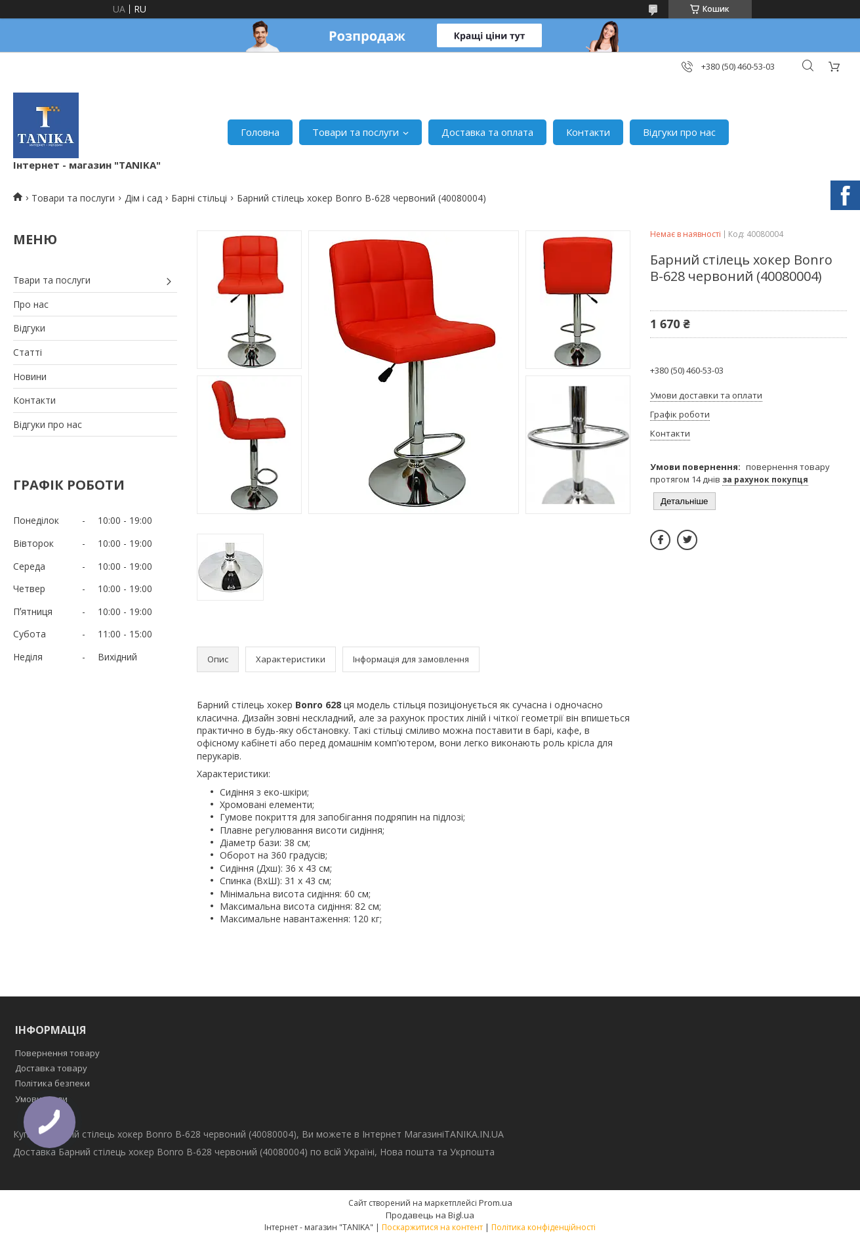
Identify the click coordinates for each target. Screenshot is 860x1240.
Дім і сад (143, 198)
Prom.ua (495, 1202)
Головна (260, 132)
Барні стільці (199, 198)
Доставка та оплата (487, 132)
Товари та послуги (355, 132)
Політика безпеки (52, 1083)
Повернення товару (57, 1053)
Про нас (31, 304)
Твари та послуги (52, 280)
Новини (30, 376)
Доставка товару (51, 1068)
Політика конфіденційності (543, 1227)
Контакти (588, 132)
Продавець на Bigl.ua (430, 1215)
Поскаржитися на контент (432, 1227)
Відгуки (29, 328)
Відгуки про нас (679, 132)
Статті (27, 352)
